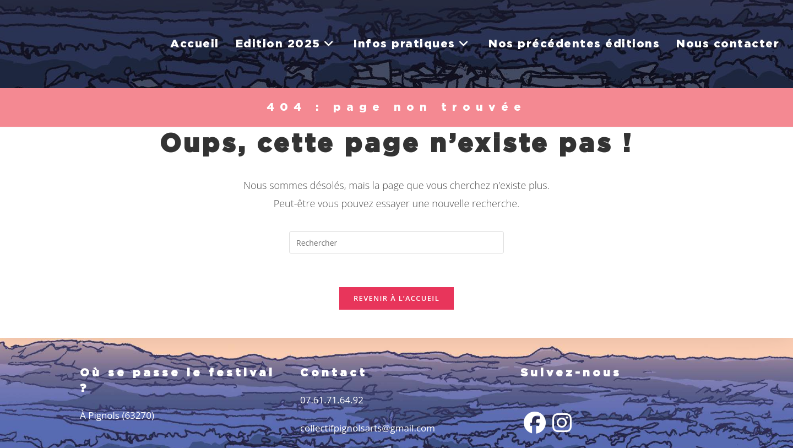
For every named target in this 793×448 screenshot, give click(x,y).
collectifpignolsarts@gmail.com (367, 428)
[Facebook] (535, 422)
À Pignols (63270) (117, 415)
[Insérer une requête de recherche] (396, 242)
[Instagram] (562, 422)
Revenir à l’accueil (396, 298)
